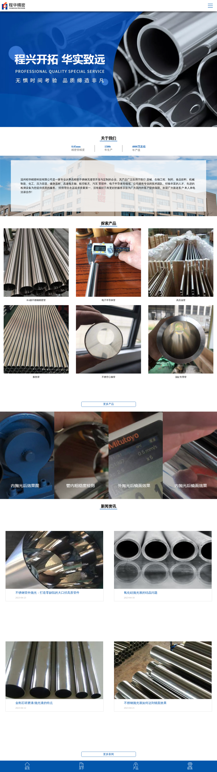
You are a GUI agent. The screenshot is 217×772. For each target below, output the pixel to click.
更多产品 (108, 404)
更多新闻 (108, 754)
